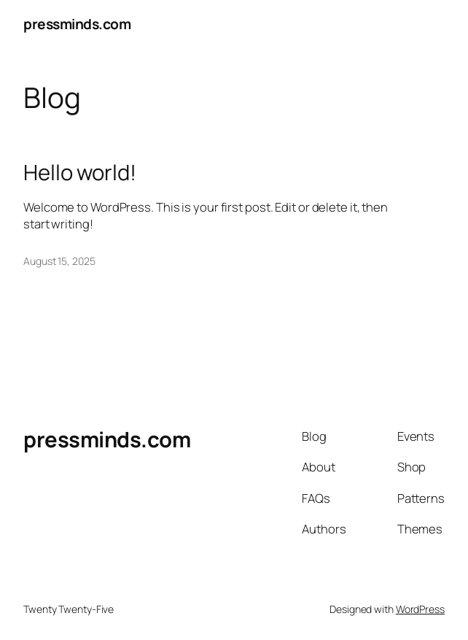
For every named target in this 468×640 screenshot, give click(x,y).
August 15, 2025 (59, 261)
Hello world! (79, 173)
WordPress (420, 609)
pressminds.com (76, 24)
